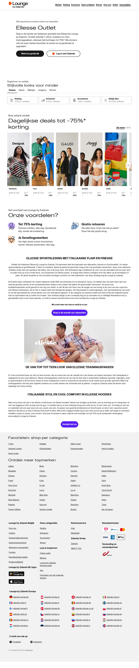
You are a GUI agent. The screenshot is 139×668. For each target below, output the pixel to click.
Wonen (43, 543)
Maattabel (75, 533)
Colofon (12, 533)
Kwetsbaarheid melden (18, 557)
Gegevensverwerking (17, 543)
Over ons (12, 528)
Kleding (43, 528)
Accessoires (45, 538)
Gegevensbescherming (18, 538)
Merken (43, 558)
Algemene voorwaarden (18, 548)
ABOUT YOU (76, 548)
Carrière (12, 552)
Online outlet (45, 553)
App (41, 570)
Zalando (74, 544)
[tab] (12, 90)
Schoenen (44, 533)
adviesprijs (29, 650)
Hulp (73, 528)
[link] (125, 4)
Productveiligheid (16, 562)
